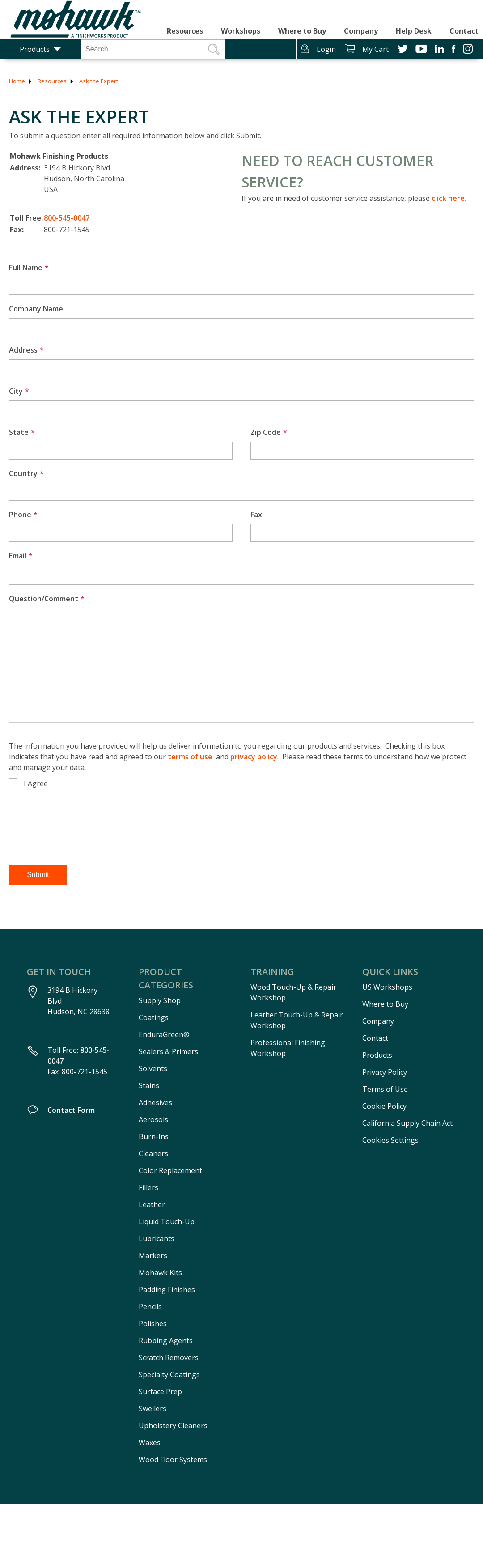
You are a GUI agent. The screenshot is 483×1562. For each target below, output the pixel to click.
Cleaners (153, 1153)
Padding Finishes (167, 1289)
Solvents (153, 1068)
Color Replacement (170, 1170)
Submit (38, 874)
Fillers (148, 1187)
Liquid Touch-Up (167, 1221)
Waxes (150, 1442)
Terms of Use (385, 1089)
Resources (185, 31)
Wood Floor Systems (173, 1459)
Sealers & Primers (168, 1051)
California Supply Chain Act (407, 1123)
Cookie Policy (384, 1106)
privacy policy (253, 757)
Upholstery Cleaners (173, 1425)
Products (35, 49)
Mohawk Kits (160, 1272)
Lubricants (156, 1238)
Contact (464, 31)
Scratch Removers (169, 1357)
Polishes (153, 1323)
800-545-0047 (66, 218)
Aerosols (153, 1119)
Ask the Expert (98, 81)
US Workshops (387, 987)
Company (361, 31)
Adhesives (155, 1102)
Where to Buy (302, 31)
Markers (153, 1255)
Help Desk (414, 31)
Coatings (154, 1017)
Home (17, 81)
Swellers (152, 1408)
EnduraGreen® (164, 1034)
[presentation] (77, 836)
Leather (152, 1204)
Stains (149, 1085)
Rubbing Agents (166, 1340)
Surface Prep (160, 1391)
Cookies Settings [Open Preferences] (390, 1140)
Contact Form (71, 1110)
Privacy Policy (384, 1072)
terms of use (190, 757)
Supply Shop (160, 1000)
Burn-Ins (154, 1136)
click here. (449, 198)
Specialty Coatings (169, 1374)
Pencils (150, 1306)
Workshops (240, 31)
